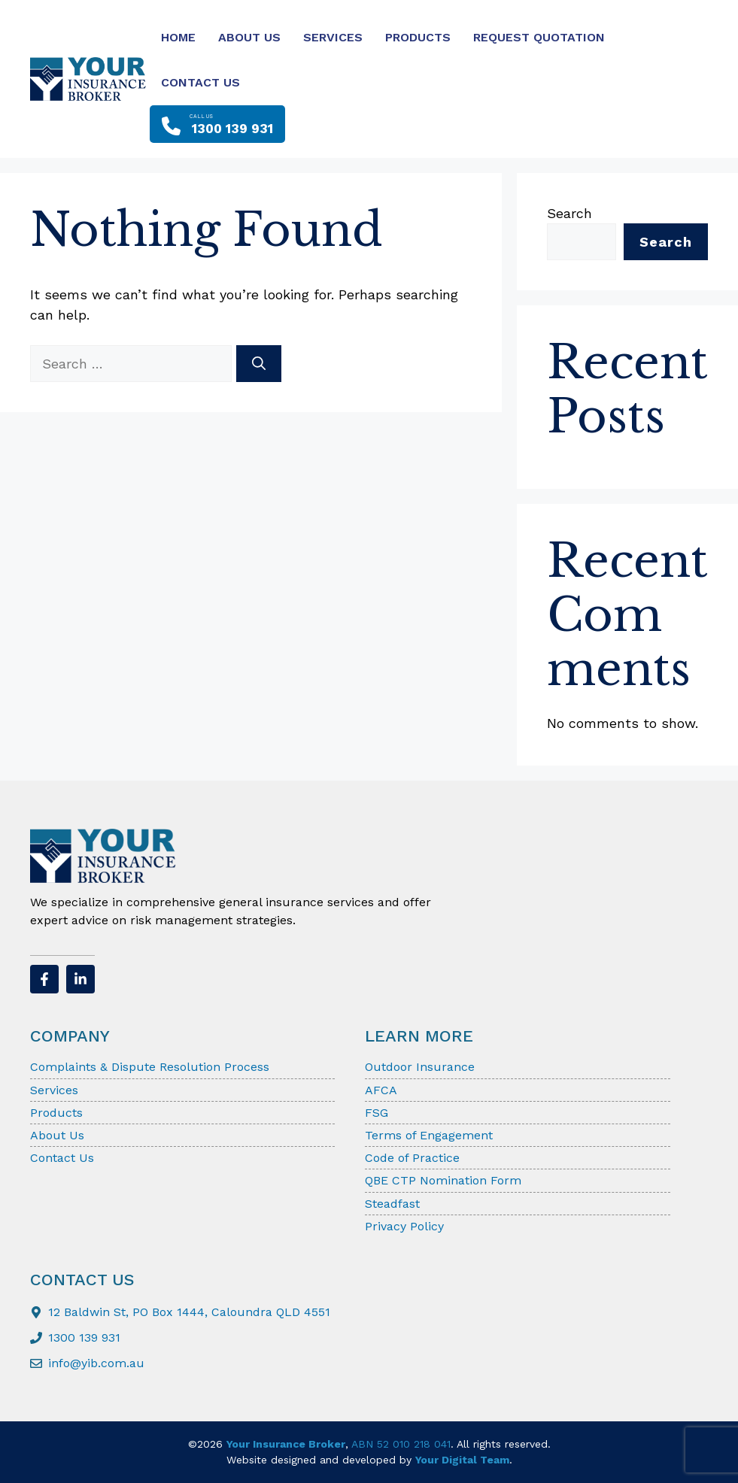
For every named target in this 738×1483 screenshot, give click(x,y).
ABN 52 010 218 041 (401, 1444)
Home (178, 37)
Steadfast (392, 1203)
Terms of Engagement (429, 1135)
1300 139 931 (84, 1337)
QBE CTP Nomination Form (443, 1180)
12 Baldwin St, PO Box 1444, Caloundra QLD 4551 (189, 1312)
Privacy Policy (404, 1226)
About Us (249, 37)
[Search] (258, 363)
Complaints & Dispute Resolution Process (149, 1067)
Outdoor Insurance (420, 1067)
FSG (376, 1112)
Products (418, 37)
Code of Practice (412, 1158)
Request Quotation (539, 37)
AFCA (381, 1090)
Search (569, 213)
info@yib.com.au (96, 1363)
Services (333, 37)
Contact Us (200, 82)
